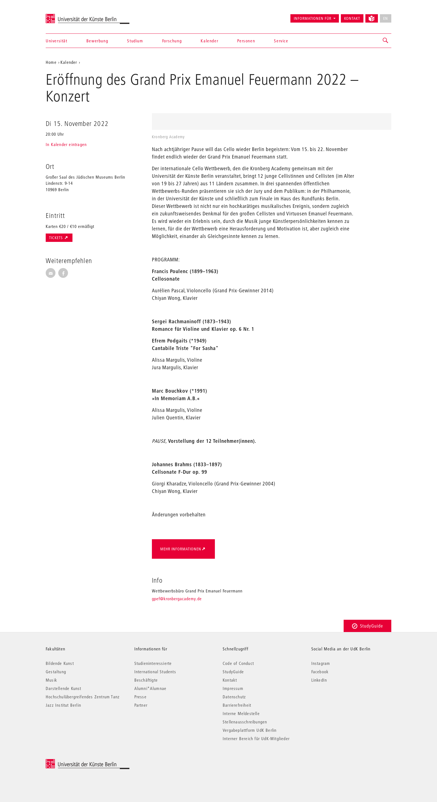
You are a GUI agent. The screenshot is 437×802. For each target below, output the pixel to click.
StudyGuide (367, 626)
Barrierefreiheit (237, 705)
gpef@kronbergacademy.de (177, 598)
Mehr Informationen (180, 548)
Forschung (172, 40)
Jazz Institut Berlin (63, 705)
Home (51, 62)
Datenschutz (234, 696)
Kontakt (352, 18)
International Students (155, 671)
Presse (140, 696)
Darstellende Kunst (63, 688)
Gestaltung (56, 671)
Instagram (320, 663)
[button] (385, 41)
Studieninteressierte (153, 663)
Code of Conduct (238, 663)
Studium (135, 40)
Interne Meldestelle (241, 713)
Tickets (56, 237)
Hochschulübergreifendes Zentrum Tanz (83, 696)
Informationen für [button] (312, 18)
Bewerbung (97, 40)
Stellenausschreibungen (245, 722)
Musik (51, 680)
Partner (140, 705)
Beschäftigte (146, 680)
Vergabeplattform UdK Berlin (249, 730)
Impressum (233, 688)
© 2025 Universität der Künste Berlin (75, 762)
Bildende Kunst (60, 663)
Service (281, 40)
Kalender (209, 40)
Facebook (320, 671)
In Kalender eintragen (66, 144)
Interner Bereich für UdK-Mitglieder (256, 738)
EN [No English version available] (385, 18)
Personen (246, 40)
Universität (56, 40)
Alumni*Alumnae (150, 688)
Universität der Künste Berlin (67, 16)
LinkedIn (319, 680)
